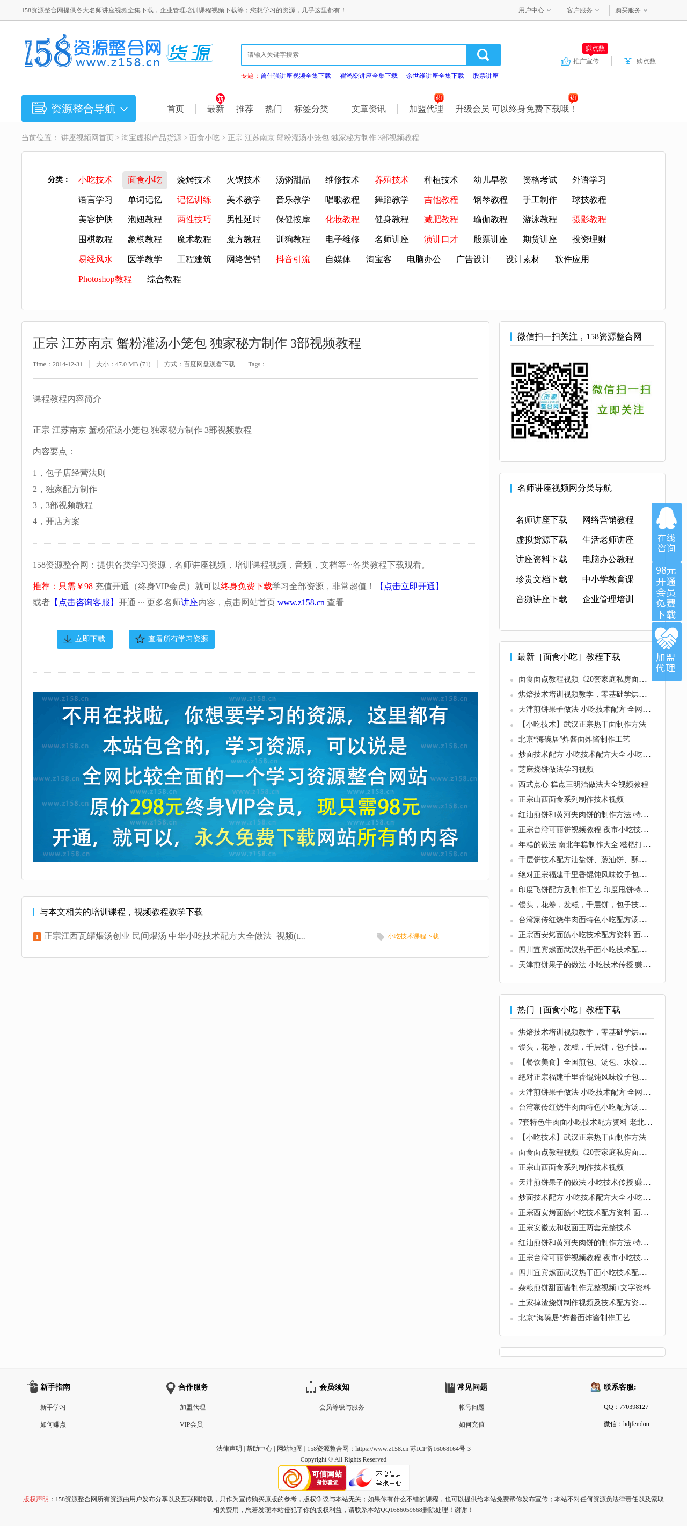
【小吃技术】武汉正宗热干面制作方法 (582, 724)
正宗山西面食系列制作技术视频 (571, 799)
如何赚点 (53, 1424)
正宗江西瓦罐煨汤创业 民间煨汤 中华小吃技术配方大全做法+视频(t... (174, 936)
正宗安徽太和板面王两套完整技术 (574, 1228)
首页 (175, 108)
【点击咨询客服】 (84, 602)
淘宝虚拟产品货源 (151, 138)
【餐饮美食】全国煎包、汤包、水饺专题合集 (593, 1062)
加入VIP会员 (667, 591)
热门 (273, 108)
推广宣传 (590, 60)
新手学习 (53, 1407)
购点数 (646, 61)
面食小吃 (204, 138)
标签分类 (311, 108)
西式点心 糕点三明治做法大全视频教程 (583, 784)
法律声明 (229, 1448)
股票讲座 (486, 75)
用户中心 (531, 10)
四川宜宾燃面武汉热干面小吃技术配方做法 (589, 950)
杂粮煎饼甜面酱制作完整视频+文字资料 (584, 1288)
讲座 (189, 602)
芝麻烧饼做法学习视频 (556, 769)
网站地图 (290, 1448)
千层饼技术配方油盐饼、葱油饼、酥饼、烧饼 (593, 860)
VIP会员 (191, 1424)
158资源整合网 (328, 1448)
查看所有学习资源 (178, 639)
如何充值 (472, 1424)
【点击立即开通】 (409, 586)
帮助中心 (259, 1448)
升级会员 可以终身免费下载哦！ (516, 108)
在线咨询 (667, 532)
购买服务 (628, 10)
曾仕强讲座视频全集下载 (295, 75)
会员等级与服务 (341, 1407)
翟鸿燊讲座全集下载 (369, 75)
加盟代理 (426, 108)
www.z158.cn (301, 602)
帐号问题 (472, 1407)
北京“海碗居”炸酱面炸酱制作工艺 (574, 739)
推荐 (244, 108)
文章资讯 (369, 108)
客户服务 (580, 10)
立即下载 (90, 639)
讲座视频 (76, 138)
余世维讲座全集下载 (435, 75)
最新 (216, 108)
